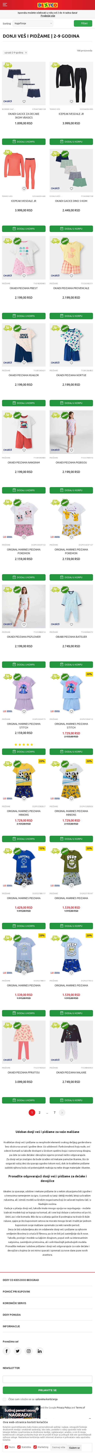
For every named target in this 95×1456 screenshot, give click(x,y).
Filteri (83, 23)
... (47, 1112)
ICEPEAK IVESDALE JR (71, 113)
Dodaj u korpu (24, 142)
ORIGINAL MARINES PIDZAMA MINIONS (23, 813)
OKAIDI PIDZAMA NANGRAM (24, 462)
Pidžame (6, 283)
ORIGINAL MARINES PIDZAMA (23, 898)
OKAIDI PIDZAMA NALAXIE (71, 1072)
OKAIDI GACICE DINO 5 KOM (71, 200)
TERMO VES (55, 109)
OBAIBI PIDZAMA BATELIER (71, 636)
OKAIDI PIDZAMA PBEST (24, 288)
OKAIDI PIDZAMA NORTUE (71, 375)
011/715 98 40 (47, 16)
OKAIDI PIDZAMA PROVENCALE (71, 288)
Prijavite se (47, 1390)
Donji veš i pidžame (56, 196)
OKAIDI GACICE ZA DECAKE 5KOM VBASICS (23, 115)
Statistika (26, 1447)
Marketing (43, 1447)
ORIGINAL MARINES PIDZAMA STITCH (23, 725)
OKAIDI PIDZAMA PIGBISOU (71, 462)
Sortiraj (7, 23)
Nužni (12, 1447)
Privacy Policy (64, 1407)
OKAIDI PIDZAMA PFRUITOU (24, 1072)
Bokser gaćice (9, 109)
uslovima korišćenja (46, 1399)
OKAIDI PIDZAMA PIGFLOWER (24, 636)
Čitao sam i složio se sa (33, 1399)
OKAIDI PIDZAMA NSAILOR (24, 375)
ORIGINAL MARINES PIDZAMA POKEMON (23, 551)
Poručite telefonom (47, 12)
